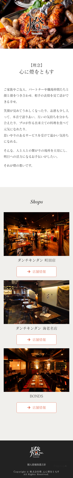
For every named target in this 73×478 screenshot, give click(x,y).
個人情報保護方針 (36, 464)
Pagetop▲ (60, 465)
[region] (36, 24)
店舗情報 (36, 272)
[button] (4, 24)
